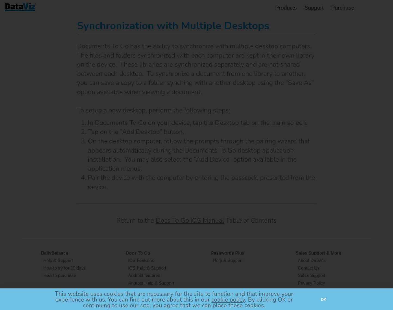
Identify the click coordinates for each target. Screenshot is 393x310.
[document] (196, 155)
